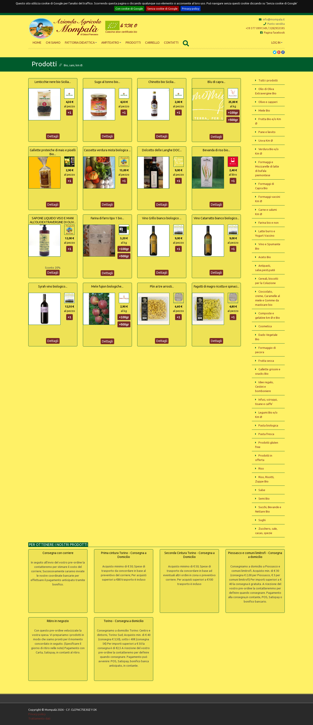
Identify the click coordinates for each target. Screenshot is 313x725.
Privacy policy (190, 8)
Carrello (152, 42)
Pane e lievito (267, 131)
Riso (261, 468)
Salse (261, 489)
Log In (277, 42)
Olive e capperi (267, 101)
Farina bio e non (268, 222)
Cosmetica (265, 326)
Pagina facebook (272, 32)
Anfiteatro (111, 42)
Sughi (262, 520)
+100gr (233, 112)
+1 (69, 112)
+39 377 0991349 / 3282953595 (265, 28)
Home (37, 42)
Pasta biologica (268, 425)
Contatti (171, 42)
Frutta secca (266, 360)
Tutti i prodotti (268, 80)
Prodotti (133, 42)
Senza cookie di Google (162, 8)
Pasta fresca (266, 433)
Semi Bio (264, 498)
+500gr (233, 120)
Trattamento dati (39, 718)
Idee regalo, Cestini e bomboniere (264, 386)
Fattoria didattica (81, 42)
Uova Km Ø (265, 140)
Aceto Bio (264, 257)
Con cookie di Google (129, 8)
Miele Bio (264, 110)
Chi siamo (53, 42)
